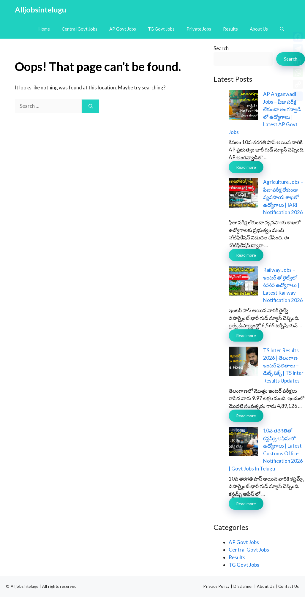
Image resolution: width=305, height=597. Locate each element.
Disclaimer (243, 586)
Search (221, 48)
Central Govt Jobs (79, 28)
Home (44, 28)
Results (230, 28)
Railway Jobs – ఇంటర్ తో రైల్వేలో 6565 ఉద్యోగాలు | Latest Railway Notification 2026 (283, 285)
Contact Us (288, 586)
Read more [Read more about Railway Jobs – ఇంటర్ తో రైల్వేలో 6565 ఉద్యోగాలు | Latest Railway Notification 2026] (246, 335)
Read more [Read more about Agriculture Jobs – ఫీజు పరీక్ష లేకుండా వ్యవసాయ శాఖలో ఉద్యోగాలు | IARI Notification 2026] (246, 255)
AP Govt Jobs (122, 28)
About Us (259, 28)
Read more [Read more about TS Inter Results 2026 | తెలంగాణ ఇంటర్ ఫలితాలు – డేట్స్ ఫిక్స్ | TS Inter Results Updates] (246, 415)
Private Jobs (199, 28)
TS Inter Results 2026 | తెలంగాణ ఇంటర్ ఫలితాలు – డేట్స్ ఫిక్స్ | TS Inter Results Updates (283, 365)
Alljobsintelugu (40, 9)
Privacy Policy (216, 586)
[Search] (90, 106)
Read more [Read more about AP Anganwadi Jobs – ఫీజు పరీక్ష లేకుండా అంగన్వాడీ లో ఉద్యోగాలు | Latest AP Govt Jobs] (246, 167)
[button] (282, 29)
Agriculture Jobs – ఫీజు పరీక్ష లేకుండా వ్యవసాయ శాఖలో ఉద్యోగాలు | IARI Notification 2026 (283, 197)
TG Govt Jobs (161, 28)
